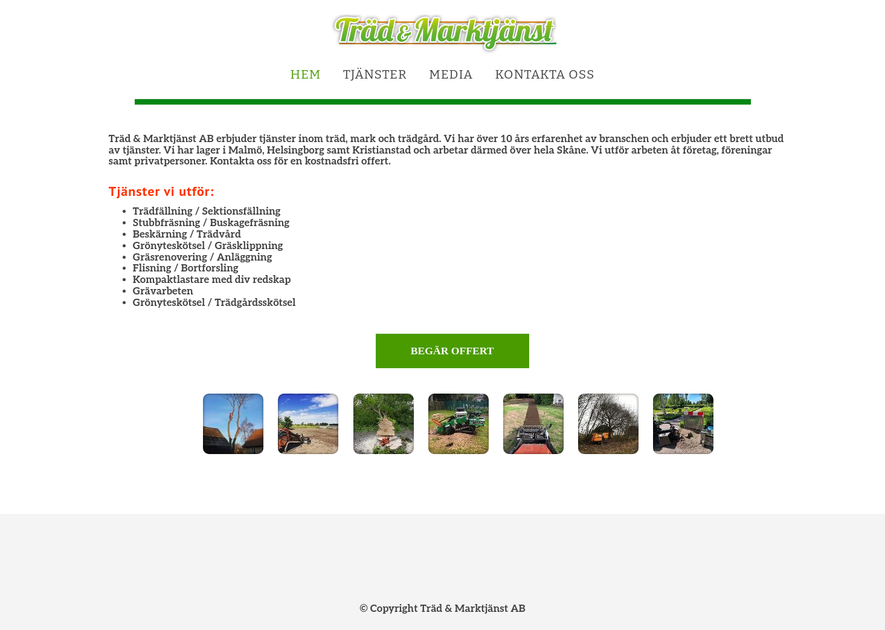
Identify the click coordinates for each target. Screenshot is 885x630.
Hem (305, 74)
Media (451, 74)
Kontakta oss (544, 74)
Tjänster (375, 74)
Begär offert (452, 351)
